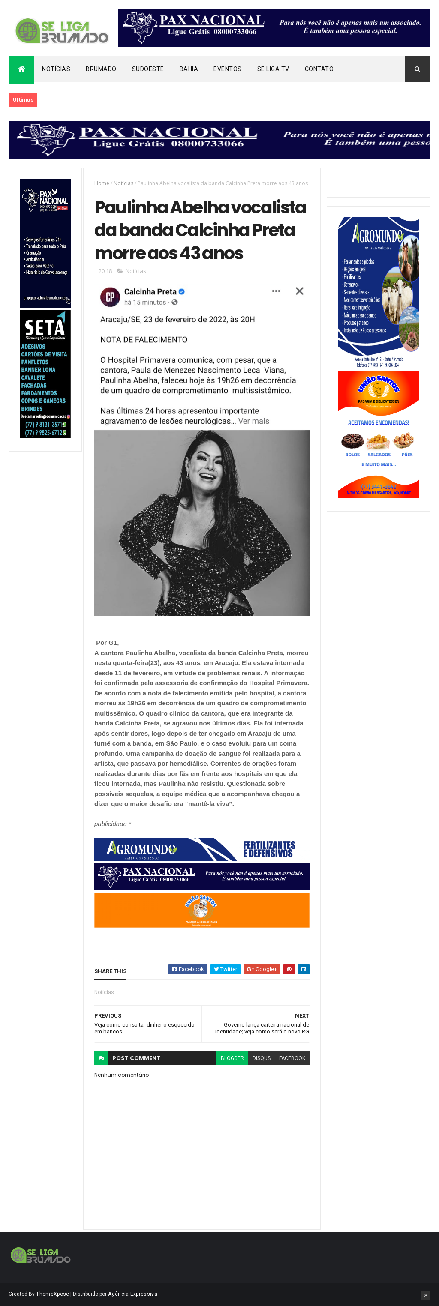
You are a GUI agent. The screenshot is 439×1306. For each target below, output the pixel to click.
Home (101, 183)
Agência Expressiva (132, 1294)
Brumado (101, 69)
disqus (262, 1058)
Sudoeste (148, 69)
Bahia (189, 69)
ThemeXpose (52, 1294)
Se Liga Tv (273, 69)
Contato (319, 69)
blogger (232, 1058)
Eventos (227, 69)
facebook (292, 1058)
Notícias (56, 69)
